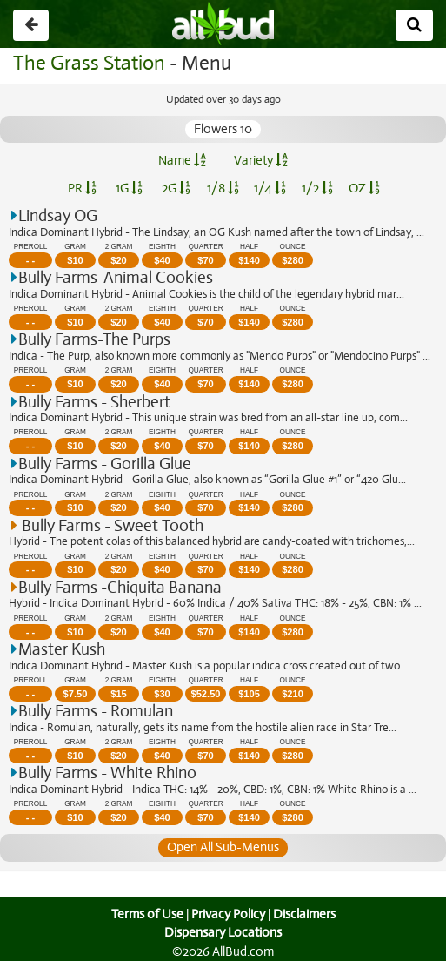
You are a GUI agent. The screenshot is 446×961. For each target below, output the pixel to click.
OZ (364, 188)
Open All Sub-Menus (222, 847)
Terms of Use (145, 914)
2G (175, 188)
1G (129, 188)
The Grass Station (86, 63)
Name (182, 160)
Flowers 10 (223, 129)
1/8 (223, 188)
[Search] (414, 25)
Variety (261, 160)
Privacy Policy (227, 914)
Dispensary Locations (223, 932)
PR (82, 188)
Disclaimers (305, 914)
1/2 (317, 188)
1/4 (269, 188)
